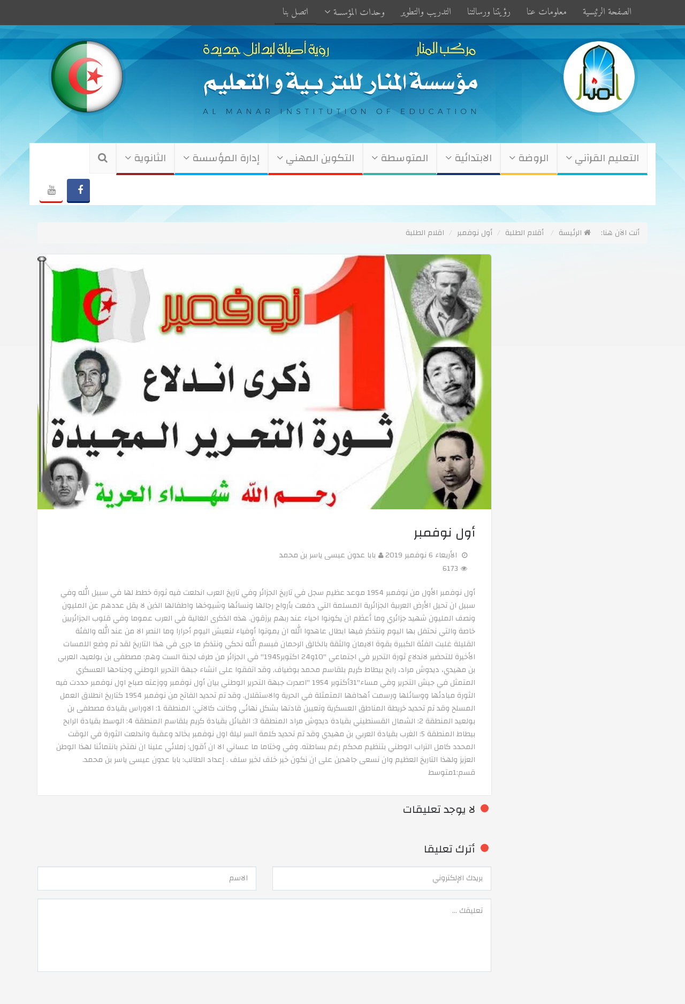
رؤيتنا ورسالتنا (489, 12)
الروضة (529, 158)
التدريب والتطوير (426, 12)
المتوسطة (399, 158)
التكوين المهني (315, 158)
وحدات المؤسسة (354, 12)
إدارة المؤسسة (221, 158)
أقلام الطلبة (524, 233)
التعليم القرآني (602, 158)
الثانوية (145, 158)
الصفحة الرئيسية (607, 12)
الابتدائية (468, 158)
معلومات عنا (547, 12)
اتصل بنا (295, 12)
